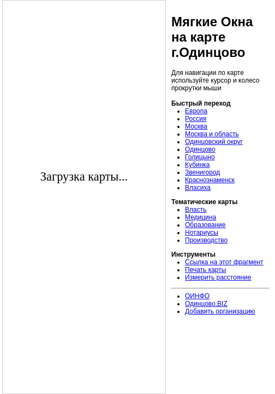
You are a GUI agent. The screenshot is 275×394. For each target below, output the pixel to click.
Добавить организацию (220, 311)
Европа (196, 111)
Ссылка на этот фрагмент (224, 262)
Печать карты (205, 270)
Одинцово (200, 149)
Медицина (200, 217)
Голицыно (200, 157)
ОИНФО (197, 296)
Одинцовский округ (214, 142)
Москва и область (212, 134)
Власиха (198, 188)
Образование (205, 225)
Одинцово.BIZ (206, 304)
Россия (195, 119)
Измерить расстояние (218, 277)
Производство (206, 240)
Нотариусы (201, 232)
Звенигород (202, 172)
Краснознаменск (210, 180)
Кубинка (197, 165)
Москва (196, 126)
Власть (195, 209)
